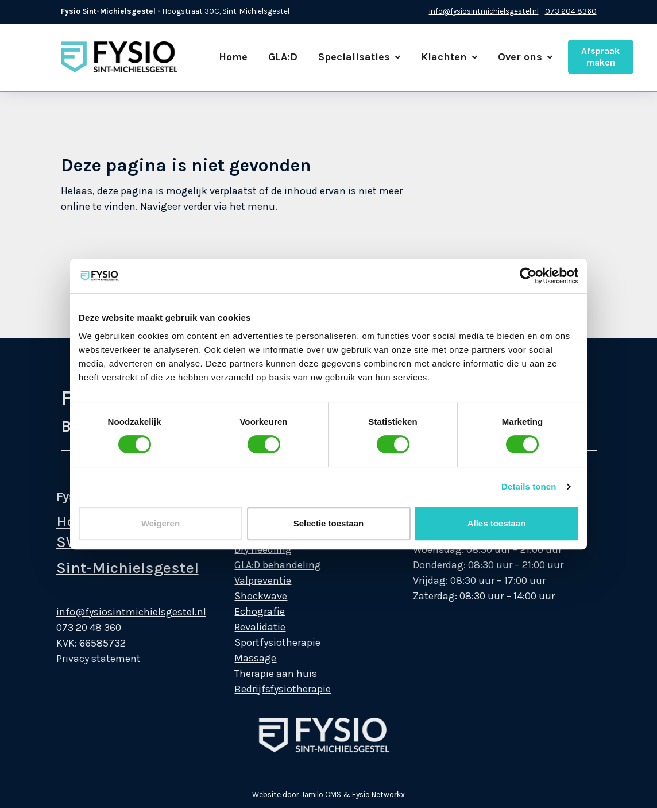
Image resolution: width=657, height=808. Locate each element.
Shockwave (247, 596)
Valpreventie (249, 580)
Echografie (246, 611)
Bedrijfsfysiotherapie (269, 689)
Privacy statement (84, 658)
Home (233, 57)
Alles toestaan (496, 523)
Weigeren (160, 523)
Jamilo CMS (321, 794)
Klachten (449, 57)
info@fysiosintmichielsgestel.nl (484, 11)
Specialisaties (359, 57)
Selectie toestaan (328, 523)
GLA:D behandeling (264, 565)
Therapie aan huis (262, 673)
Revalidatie (246, 627)
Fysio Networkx (378, 794)
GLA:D (282, 57)
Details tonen (528, 486)
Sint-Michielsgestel (113, 568)
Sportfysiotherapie (264, 642)
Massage (241, 658)
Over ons (525, 57)
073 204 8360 (571, 11)
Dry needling (249, 549)
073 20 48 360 (74, 627)
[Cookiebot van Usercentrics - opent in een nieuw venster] (528, 275)
